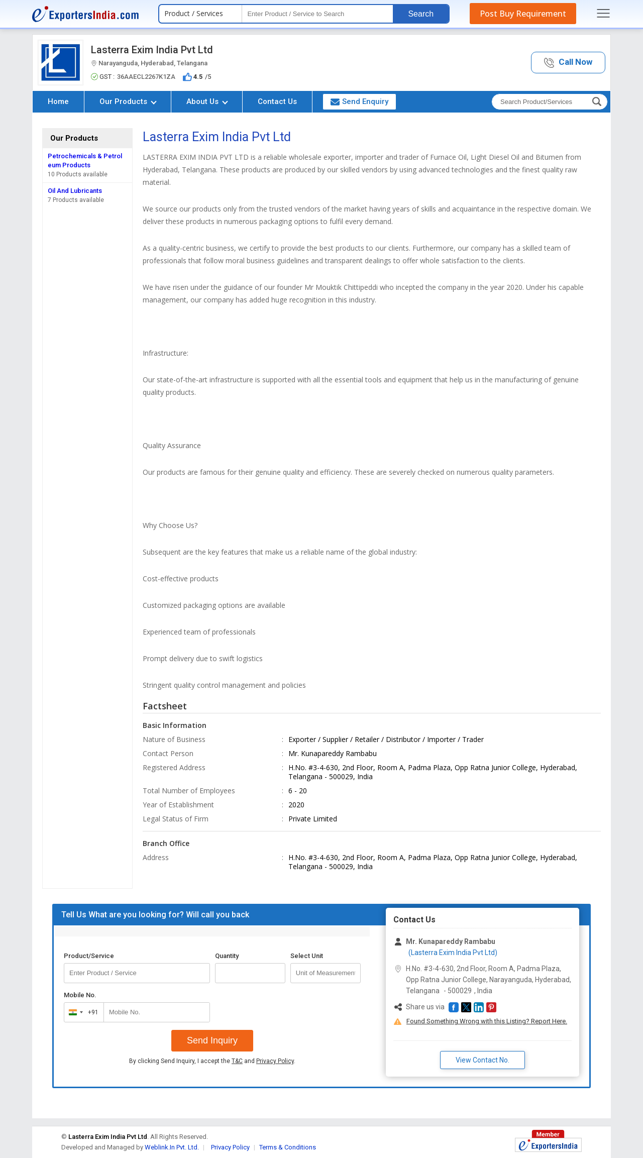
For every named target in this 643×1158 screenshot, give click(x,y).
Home (58, 101)
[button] (568, 62)
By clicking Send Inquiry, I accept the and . (212, 1061)
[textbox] (317, 14)
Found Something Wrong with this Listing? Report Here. (486, 1021)
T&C (237, 1061)
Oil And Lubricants (75, 190)
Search (421, 14)
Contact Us (277, 101)
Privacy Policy (275, 1061)
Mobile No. (80, 995)
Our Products (128, 101)
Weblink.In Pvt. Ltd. (172, 1147)
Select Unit (306, 956)
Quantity (227, 956)
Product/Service (89, 956)
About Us (207, 101)
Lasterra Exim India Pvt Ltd (152, 49)
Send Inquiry (212, 1040)
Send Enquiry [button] (359, 101)
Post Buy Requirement (523, 13)
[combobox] (81, 1012)
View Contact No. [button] (482, 1060)
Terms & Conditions (287, 1147)
